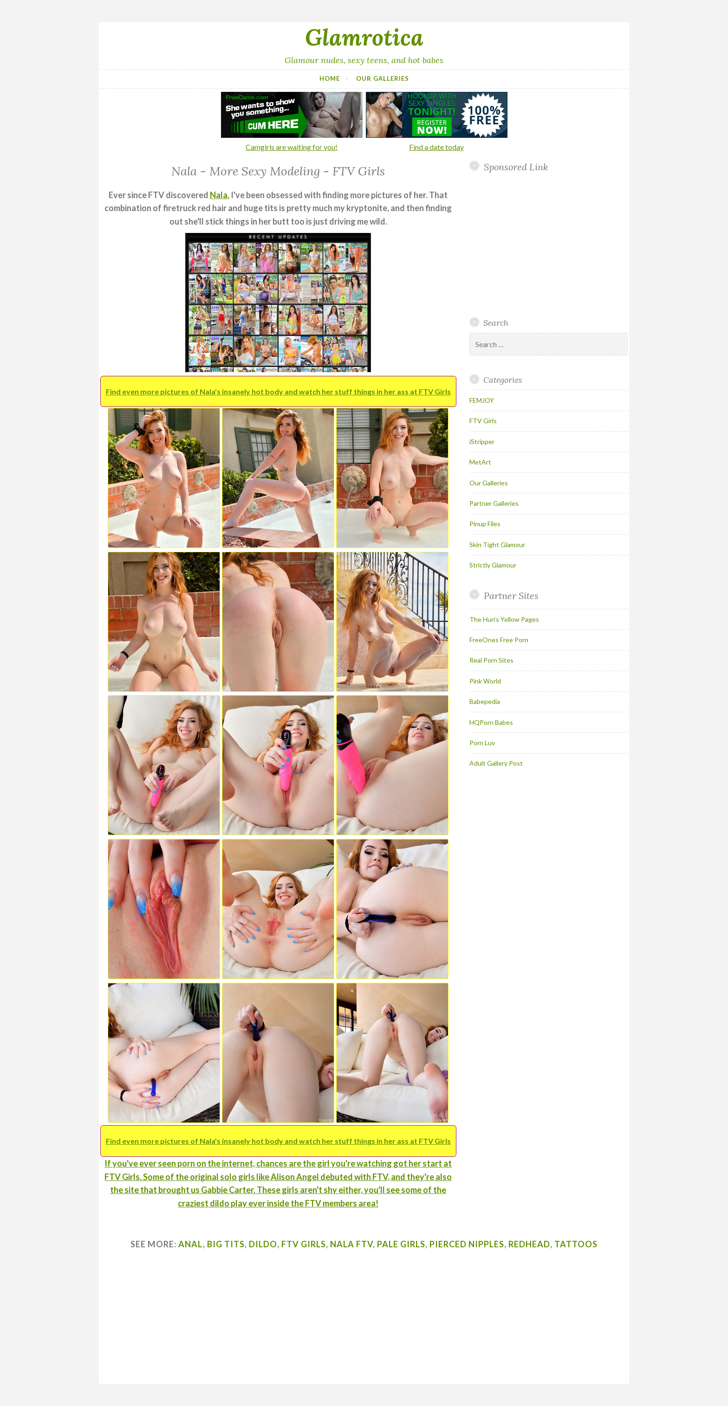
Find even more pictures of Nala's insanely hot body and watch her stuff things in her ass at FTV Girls (278, 391)
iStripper (481, 441)
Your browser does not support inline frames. (544, 244)
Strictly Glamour (492, 565)
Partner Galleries (494, 503)
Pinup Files (484, 524)
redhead (529, 1244)
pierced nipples (466, 1244)
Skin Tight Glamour (497, 544)
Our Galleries (382, 78)
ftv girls (303, 1244)
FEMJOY (481, 400)
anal (190, 1244)
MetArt (480, 462)
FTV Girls (483, 421)
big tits (226, 1244)
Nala (219, 195)
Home (329, 78)
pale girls (401, 1244)
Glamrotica (364, 37)
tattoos (576, 1244)
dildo (263, 1244)
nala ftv (351, 1244)
